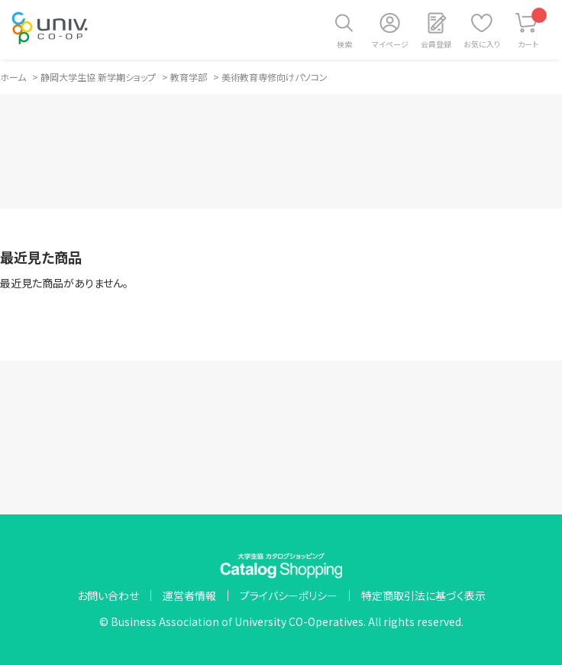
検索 (344, 44)
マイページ (390, 44)
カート (532, 29)
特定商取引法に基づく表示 (423, 595)
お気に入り (481, 44)
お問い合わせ (108, 595)
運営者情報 (189, 595)
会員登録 (436, 44)
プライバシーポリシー (289, 595)
